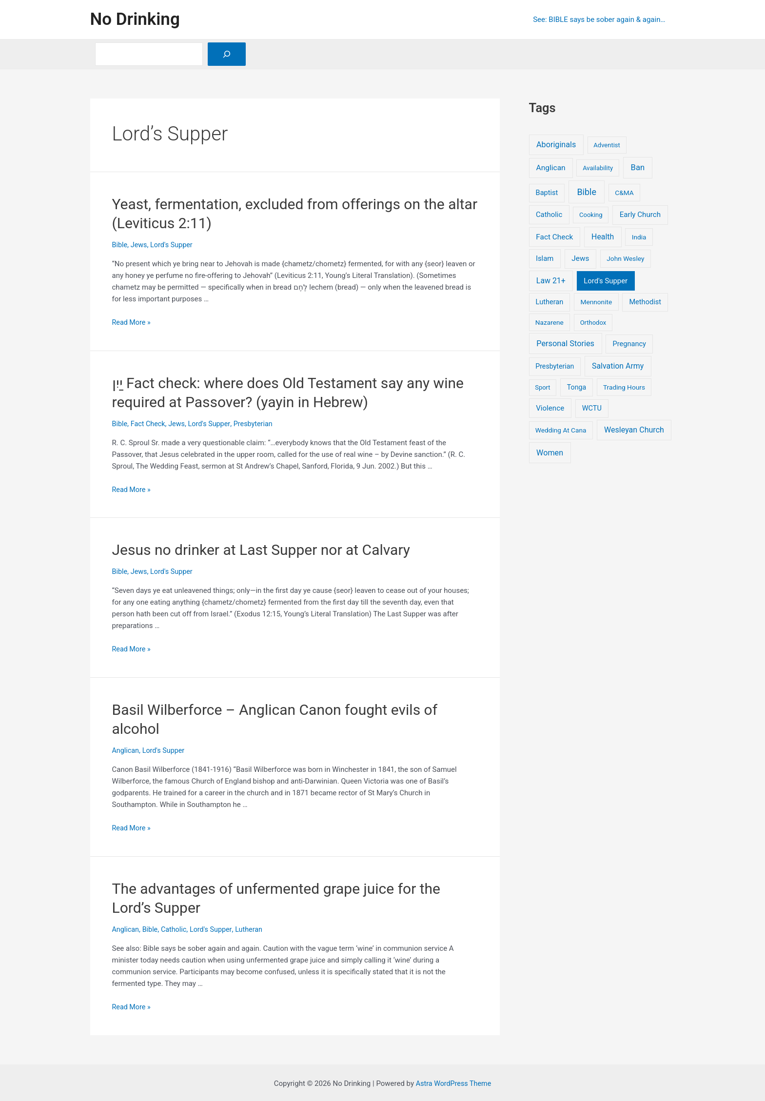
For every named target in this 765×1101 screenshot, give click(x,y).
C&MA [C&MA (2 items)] (624, 193)
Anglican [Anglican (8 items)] (551, 167)
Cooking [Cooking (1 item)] (591, 214)
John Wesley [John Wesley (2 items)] (625, 258)
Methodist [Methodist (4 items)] (645, 301)
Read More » (132, 322)
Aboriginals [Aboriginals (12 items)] (556, 144)
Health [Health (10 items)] (602, 236)
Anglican (126, 749)
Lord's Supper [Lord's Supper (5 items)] (606, 280)
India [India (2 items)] (639, 237)
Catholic (176, 927)
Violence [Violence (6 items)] (550, 408)
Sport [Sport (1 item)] (542, 387)
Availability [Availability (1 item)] (598, 168)
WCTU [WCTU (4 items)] (592, 408)
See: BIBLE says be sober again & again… (601, 19)
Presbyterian (258, 423)
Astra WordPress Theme (453, 1081)
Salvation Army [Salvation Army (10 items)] (618, 366)
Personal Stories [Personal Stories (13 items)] (565, 343)
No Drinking (135, 19)
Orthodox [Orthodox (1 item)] (593, 322)
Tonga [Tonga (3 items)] (576, 387)
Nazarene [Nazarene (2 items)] (549, 322)
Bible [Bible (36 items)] (586, 192)
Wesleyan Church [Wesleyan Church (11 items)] (634, 429)
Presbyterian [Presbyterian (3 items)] (554, 366)
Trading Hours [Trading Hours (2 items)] (624, 387)
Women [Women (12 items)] (549, 452)
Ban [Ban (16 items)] (638, 167)
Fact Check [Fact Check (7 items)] (554, 237)
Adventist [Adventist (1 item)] (606, 145)
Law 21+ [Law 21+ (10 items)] (551, 280)
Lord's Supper (174, 244)
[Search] (227, 54)
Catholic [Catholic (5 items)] (549, 214)
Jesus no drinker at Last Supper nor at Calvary (261, 549)
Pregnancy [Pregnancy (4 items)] (629, 343)
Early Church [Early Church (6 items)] (640, 214)
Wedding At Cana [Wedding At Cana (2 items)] (561, 430)
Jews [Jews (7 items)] (580, 258)
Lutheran (254, 927)
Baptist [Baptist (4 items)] (547, 192)
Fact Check (149, 423)
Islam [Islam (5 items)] (544, 258)
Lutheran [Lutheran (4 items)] (550, 301)
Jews (139, 244)
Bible (120, 244)
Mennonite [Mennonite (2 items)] (596, 302)
